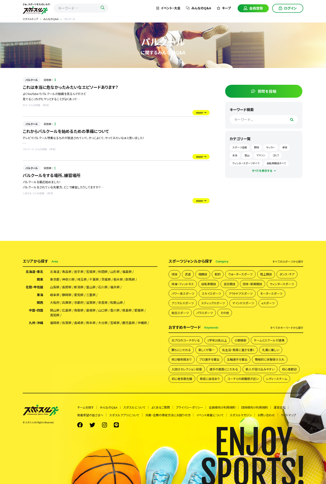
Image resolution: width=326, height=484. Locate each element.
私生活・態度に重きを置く (238, 350)
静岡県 (67, 295)
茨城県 (106, 279)
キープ (224, 8)
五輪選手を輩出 (237, 359)
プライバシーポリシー (189, 407)
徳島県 (127, 310)
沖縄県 (142, 323)
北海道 (55, 272)
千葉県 (94, 279)
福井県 (115, 287)
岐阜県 (55, 295)
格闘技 (202, 274)
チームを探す (85, 407)
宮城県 (91, 272)
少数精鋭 (240, 340)
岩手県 (79, 272)
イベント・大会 (168, 8)
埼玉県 (82, 279)
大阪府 (55, 302)
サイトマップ (288, 415)
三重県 (91, 295)
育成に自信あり (210, 379)
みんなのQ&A (198, 8)
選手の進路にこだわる (223, 369)
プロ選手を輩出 (209, 359)
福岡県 (55, 323)
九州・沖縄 (36, 323)
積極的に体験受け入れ (269, 359)
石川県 (103, 287)
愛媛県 (139, 310)
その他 (224, 313)
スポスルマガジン (241, 415)
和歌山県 (116, 302)
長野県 (67, 287)
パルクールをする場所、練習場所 (51, 175)
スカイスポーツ (211, 293)
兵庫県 (67, 302)
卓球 (244, 154)
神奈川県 (68, 279)
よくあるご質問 (161, 407)
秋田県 (103, 272)
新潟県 (79, 287)
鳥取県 (79, 310)
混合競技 (229, 284)
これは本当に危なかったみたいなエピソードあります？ (70, 87)
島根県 (91, 310)
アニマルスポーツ (183, 303)
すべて (287, 261)
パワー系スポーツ (183, 293)
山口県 (103, 310)
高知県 (55, 315)
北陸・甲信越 (34, 287)
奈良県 (103, 302)
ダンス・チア (286, 274)
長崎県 (79, 323)
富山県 (91, 287)
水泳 (256, 154)
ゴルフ (245, 162)
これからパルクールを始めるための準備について (66, 131)
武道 (188, 274)
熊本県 (91, 323)
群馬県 (130, 279)
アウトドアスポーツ (241, 293)
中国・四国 (36, 310)
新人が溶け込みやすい (260, 369)
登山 (268, 154)
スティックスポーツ (213, 303)
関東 (40, 279)
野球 (266, 146)
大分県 (103, 323)
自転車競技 (208, 284)
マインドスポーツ (243, 303)
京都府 (79, 302)
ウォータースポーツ (240, 274)
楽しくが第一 (206, 350)
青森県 (67, 272)
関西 (40, 302)
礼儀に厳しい (270, 350)
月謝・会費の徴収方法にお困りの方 (168, 415)
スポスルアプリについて (124, 415)
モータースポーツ (271, 293)
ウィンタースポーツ (282, 284)
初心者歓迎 (289, 369)
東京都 (55, 279)
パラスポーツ (204, 313)
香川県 (115, 310)
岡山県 (55, 310)
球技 (174, 274)
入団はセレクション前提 (187, 369)
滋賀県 (91, 302)
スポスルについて (134, 407)
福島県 (127, 272)
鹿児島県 (128, 323)
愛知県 (79, 295)
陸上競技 (266, 274)
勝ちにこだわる (181, 350)
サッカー (280, 146)
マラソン (283, 154)
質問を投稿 (269, 90)
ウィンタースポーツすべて (269, 162)
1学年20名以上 (217, 340)
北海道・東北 (34, 272)
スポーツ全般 (249, 146)
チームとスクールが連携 (269, 340)
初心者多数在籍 (182, 379)
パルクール (31, 80)
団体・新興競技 (252, 284)
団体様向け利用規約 (255, 407)
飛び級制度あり (182, 359)
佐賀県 (67, 323)
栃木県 (118, 279)
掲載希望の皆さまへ (90, 415)
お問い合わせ (266, 415)
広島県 (67, 310)
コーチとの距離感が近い (243, 379)
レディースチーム (276, 379)
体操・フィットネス (183, 284)
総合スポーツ (180, 313)
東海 (40, 295)
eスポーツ (268, 303)
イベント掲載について (210, 415)
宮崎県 (115, 323)
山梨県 (55, 287)
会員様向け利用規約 (222, 407)
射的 (218, 274)
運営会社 (280, 407)
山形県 (115, 272)
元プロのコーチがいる (186, 340)
